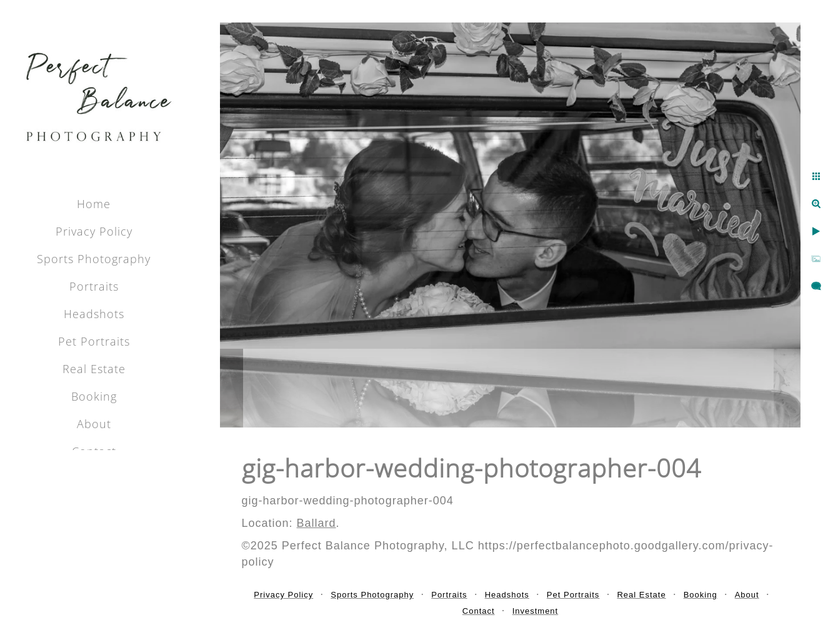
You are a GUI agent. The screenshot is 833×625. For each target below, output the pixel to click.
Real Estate (94, 368)
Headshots (94, 313)
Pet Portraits (94, 341)
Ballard (316, 523)
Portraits (94, 286)
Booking (94, 396)
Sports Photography (94, 258)
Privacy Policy (94, 231)
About (94, 423)
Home (94, 203)
